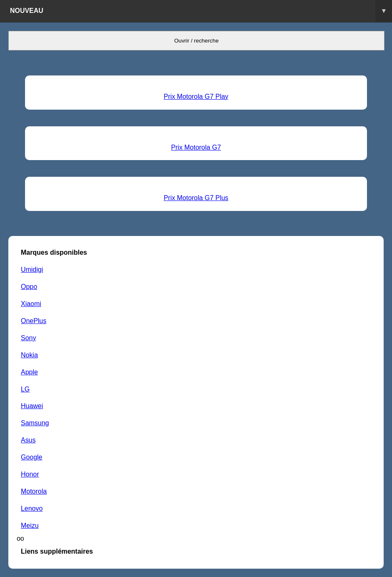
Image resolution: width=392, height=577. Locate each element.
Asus (28, 440)
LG (25, 389)
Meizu (30, 525)
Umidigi (32, 269)
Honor (30, 474)
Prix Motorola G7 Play (195, 96)
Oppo (29, 286)
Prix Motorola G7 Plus (195, 197)
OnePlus (33, 320)
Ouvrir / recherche (196, 41)
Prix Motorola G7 (196, 147)
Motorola (34, 491)
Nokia (29, 355)
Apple (29, 372)
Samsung (35, 422)
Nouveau (201, 11)
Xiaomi (31, 303)
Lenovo (32, 508)
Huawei (32, 405)
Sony (28, 337)
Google (31, 457)
